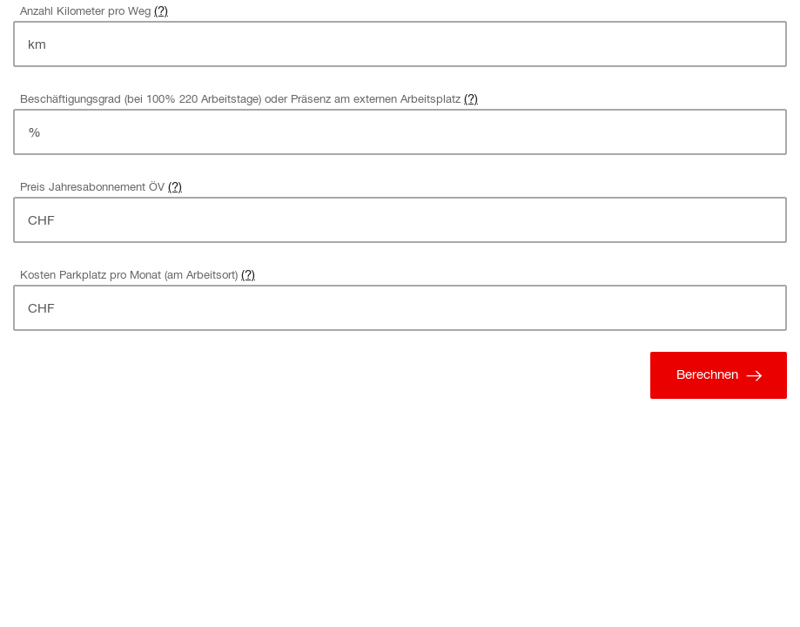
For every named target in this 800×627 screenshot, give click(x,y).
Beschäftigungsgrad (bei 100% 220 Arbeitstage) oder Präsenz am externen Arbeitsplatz (240, 98)
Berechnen (722, 375)
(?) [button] (161, 10)
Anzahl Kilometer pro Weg (85, 10)
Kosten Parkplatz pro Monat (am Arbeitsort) (129, 274)
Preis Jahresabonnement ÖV (92, 186)
